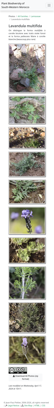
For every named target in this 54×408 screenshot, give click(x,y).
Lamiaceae (35, 16)
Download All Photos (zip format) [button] (25, 377)
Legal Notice (13, 405)
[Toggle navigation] (49, 5)
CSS (43, 405)
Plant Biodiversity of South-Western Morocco (15, 5)
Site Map (28, 405)
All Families (23, 16)
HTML (37, 405)
